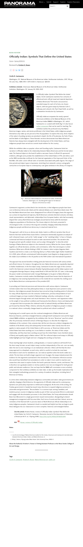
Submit (49, 2)
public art (52, 460)
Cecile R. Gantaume (15, 460)
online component (42, 126)
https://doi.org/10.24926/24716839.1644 (52, 416)
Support (55, 2)
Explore (62, 2)
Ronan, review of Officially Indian (31, 422)
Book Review (14, 53)
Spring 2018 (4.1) (20, 61)
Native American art (41, 460)
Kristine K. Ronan (24, 65)
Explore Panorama (73, 2)
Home (11, 61)
